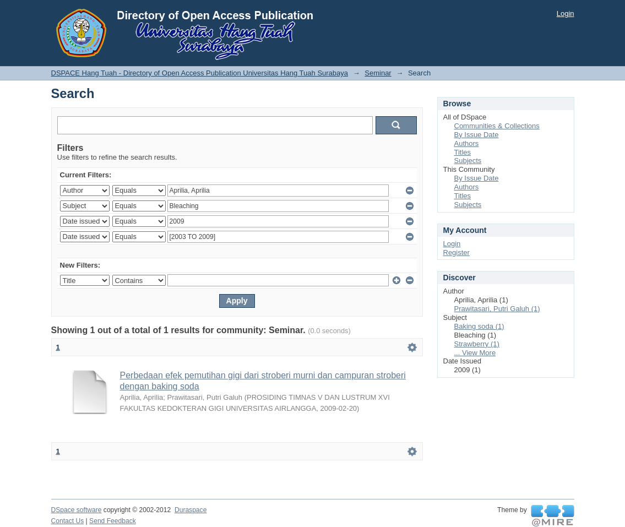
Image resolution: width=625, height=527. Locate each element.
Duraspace (190, 510)
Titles (462, 152)
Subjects (468, 160)
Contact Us (67, 521)
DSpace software (76, 510)
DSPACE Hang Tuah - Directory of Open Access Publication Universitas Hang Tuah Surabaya (200, 73)
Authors (466, 143)
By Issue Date (476, 135)
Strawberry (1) (476, 344)
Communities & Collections (497, 126)
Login (565, 13)
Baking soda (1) (479, 326)
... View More (475, 353)
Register (456, 252)
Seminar (378, 73)
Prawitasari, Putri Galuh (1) (497, 309)
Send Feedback (112, 521)
